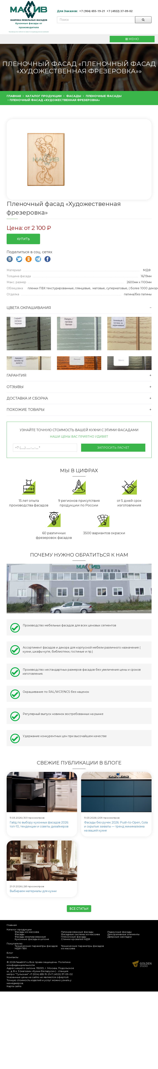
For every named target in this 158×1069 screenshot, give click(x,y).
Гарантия (16, 375)
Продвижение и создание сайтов (142, 964)
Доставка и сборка (27, 398)
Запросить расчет (113, 447)
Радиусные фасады (119, 931)
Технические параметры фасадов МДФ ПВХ (36, 947)
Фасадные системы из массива (80, 934)
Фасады (19, 934)
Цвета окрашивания (29, 308)
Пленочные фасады (73, 936)
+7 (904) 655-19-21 (92, 11)
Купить (23, 239)
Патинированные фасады (77, 931)
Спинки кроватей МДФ (75, 939)
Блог (10, 952)
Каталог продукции (19, 929)
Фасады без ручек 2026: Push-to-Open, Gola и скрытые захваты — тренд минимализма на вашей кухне (116, 826)
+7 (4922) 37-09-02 (119, 11)
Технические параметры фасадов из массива (82, 947)
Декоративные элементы (123, 934)
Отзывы (15, 387)
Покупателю (15, 943)
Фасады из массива (27, 931)
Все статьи (79, 908)
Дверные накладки (119, 936)
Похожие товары (25, 409)
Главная (12, 924)
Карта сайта (14, 986)
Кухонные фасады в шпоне (32, 939)
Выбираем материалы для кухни (33, 891)
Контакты (12, 957)
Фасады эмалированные (30, 936)
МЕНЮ (132, 39)
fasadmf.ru (22, 962)
